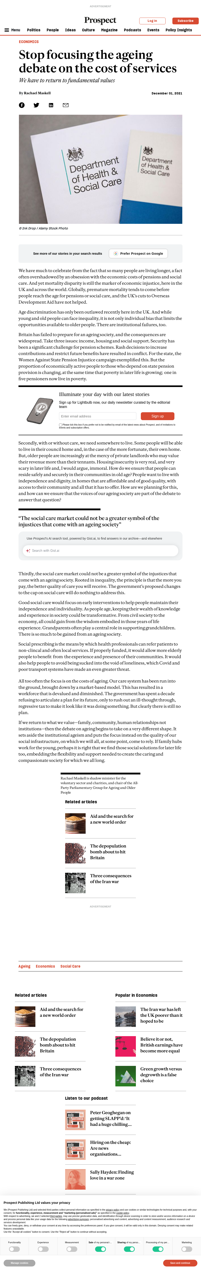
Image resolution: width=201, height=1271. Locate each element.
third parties (56, 1216)
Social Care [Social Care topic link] (70, 966)
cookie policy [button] (122, 1213)
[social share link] (66, 105)
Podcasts (132, 30)
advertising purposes (78, 1219)
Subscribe (186, 21)
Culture (88, 30)
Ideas (70, 30)
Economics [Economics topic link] (45, 966)
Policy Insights (179, 30)
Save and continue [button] (180, 1263)
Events (153, 30)
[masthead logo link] (100, 20)
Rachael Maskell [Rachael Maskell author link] (37, 93)
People (53, 30)
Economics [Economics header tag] (29, 41)
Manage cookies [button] (19, 1263)
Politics (33, 30)
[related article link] (100, 825)
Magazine (109, 30)
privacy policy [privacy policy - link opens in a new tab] (112, 1210)
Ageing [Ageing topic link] (24, 966)
